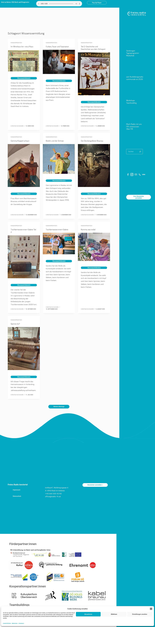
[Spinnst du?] (24, 348)
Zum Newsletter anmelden (138, 197)
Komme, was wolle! (88, 229)
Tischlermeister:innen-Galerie (57, 229)
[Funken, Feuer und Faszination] (59, 62)
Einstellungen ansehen (139, 614)
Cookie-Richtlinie (7, 623)
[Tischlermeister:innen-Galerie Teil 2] (24, 256)
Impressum (21, 623)
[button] (151, 609)
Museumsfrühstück (16, 42)
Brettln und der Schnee (55, 141)
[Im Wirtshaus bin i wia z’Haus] (24, 60)
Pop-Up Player (96, 3)
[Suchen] (140, 152)
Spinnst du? (15, 324)
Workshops (130, 100)
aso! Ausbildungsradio (134, 76)
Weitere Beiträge (58, 406)
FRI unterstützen (132, 126)
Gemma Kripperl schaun (20, 141)
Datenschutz (14, 623)
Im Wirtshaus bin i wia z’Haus (22, 46)
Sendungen (130, 50)
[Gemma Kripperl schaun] (24, 165)
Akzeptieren (88, 614)
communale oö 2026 (134, 79)
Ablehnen (114, 614)
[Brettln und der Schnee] (59, 159)
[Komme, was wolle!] (94, 247)
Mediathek (130, 55)
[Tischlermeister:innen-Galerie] (59, 243)
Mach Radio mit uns (134, 124)
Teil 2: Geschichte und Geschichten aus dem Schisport (93, 47)
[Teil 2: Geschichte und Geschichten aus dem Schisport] (94, 73)
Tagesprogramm (132, 53)
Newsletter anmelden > (95, 485)
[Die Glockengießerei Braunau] (94, 165)
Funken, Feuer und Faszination (57, 46)
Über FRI (129, 129)
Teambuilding (131, 103)
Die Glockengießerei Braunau (92, 141)
